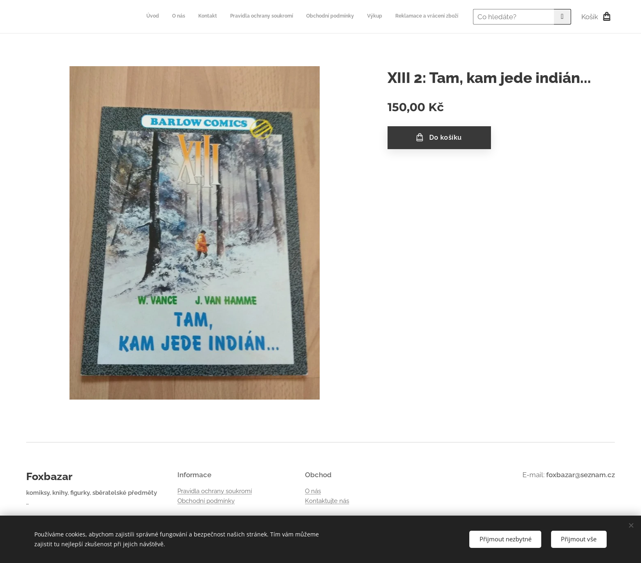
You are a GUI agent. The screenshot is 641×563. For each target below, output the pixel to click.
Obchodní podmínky (206, 501)
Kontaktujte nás (327, 501)
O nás (313, 491)
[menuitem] (382, 17)
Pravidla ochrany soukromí (214, 491)
